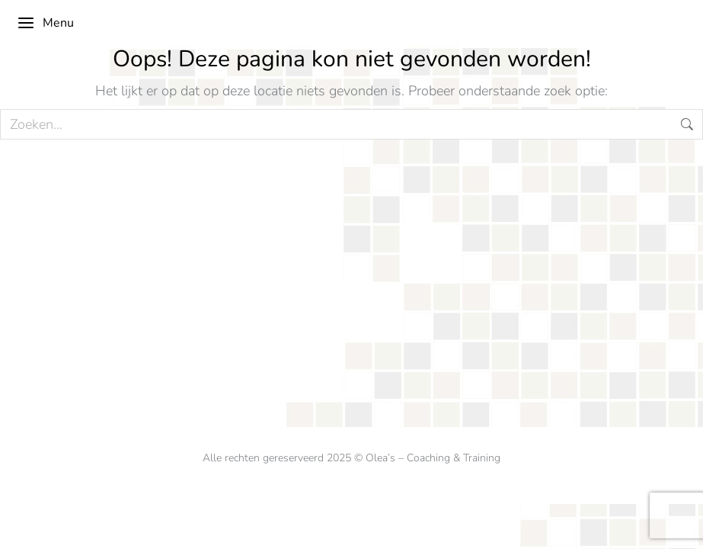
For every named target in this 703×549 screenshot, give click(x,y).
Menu (45, 23)
